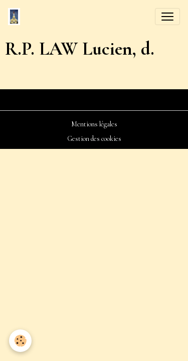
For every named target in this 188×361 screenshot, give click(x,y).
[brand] (16, 16)
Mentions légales (94, 124)
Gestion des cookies (94, 138)
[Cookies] (20, 340)
